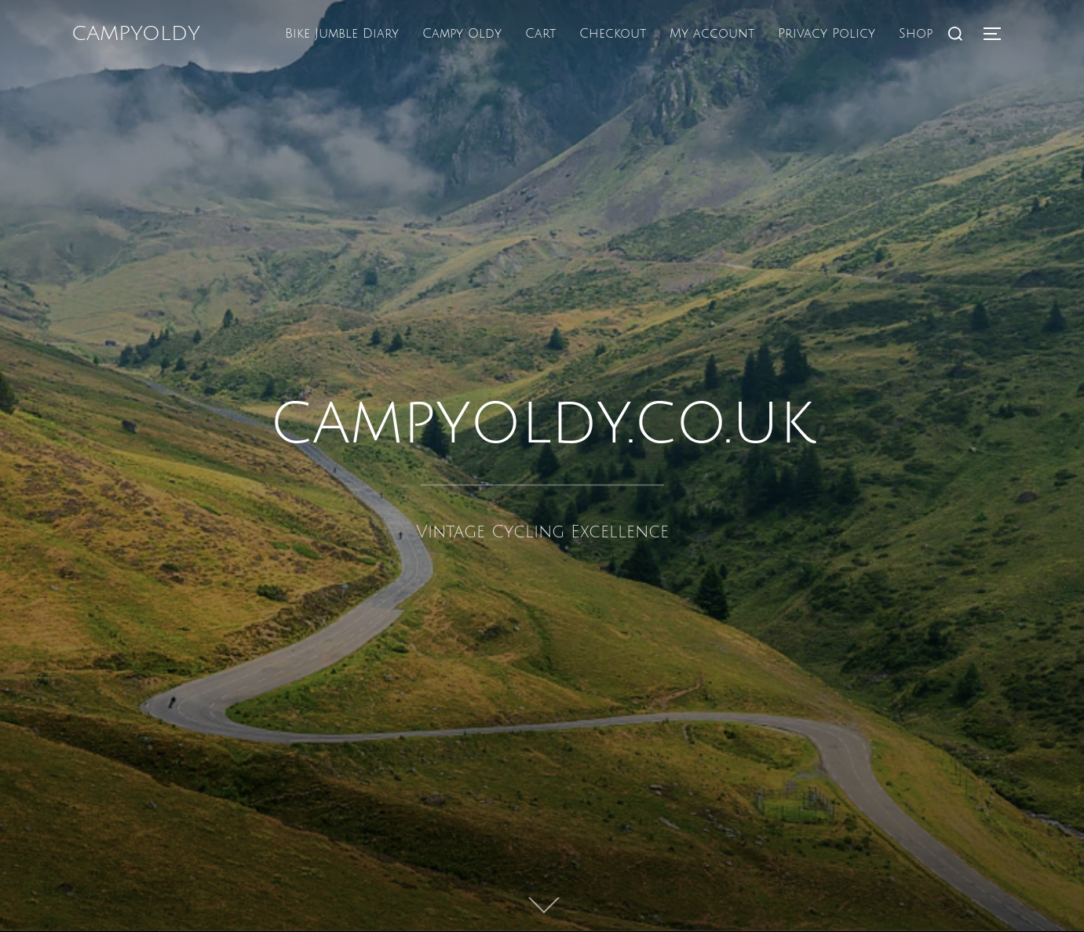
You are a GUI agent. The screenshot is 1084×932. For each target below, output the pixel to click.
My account (712, 34)
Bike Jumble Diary (342, 34)
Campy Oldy (462, 34)
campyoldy (135, 34)
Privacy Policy (826, 34)
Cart (540, 34)
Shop (916, 34)
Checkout (612, 34)
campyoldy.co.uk (542, 422)
